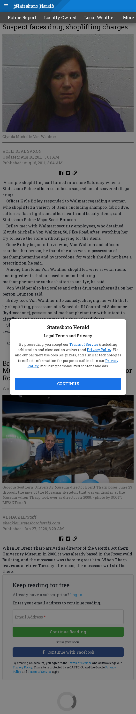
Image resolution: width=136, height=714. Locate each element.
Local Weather (99, 17)
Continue (68, 383)
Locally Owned (60, 17)
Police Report (22, 17)
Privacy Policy (99, 349)
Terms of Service (83, 344)
